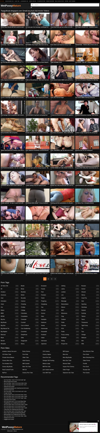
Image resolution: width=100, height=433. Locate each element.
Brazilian (30, 292)
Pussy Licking (70, 335)
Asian (10, 304)
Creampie (30, 319)
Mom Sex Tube (67, 360)
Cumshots (30, 332)
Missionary (70, 313)
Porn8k (85, 363)
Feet (50, 292)
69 (10, 289)
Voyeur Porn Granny (68, 366)
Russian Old (86, 369)
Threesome (90, 322)
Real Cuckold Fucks (59, 1)
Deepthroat (30, 335)
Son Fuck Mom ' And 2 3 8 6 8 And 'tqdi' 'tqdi (14, 380)
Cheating (30, 304)
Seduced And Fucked (9, 386)
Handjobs (50, 319)
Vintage (90, 335)
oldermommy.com (24, 1)
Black (10, 338)
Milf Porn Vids (46, 366)
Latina (70, 289)
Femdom (50, 295)
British (30, 295)
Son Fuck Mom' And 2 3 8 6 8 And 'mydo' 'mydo (15, 407)
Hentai (50, 325)
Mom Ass (65, 354)
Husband (50, 335)
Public (70, 332)
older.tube (16, 1)
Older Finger (66, 369)
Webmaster (10, 431)
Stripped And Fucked (9, 417)
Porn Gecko (86, 372)
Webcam (90, 338)
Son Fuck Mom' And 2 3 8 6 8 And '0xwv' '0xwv (15, 394)
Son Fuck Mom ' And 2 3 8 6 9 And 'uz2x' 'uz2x (15, 391)
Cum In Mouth (30, 325)
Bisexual (10, 335)
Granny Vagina (47, 354)
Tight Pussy (90, 325)
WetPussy (11, 5)
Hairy (50, 316)
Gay (50, 307)
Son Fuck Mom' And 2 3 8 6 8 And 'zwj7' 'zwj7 (15, 411)
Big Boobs (10, 322)
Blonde (10, 341)
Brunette (30, 298)
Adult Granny (26, 360)
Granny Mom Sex (32, 1)
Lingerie (70, 298)
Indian (50, 338)
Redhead (70, 338)
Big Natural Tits (10, 328)
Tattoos (90, 316)
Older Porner (86, 360)
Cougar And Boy (8, 393)
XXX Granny (46, 351)
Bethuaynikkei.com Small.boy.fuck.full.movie (14, 414)
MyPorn (66, 1)
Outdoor (70, 319)
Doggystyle (30, 341)
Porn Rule (25, 354)
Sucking (90, 313)
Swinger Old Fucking (48, 360)
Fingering (50, 301)
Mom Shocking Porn (88, 357)
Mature (70, 307)
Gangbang (50, 304)
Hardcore (50, 322)
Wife (90, 344)
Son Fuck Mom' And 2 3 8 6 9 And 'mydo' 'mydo (15, 396)
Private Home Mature (8, 357)
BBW (10, 313)
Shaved (90, 292)
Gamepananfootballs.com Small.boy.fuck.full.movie (16, 388)
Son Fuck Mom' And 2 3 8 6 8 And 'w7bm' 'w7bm (16, 404)
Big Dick (10, 325)
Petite (70, 322)
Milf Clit (24, 369)
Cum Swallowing (30, 328)
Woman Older (66, 363)
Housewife (50, 332)
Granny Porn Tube (27, 372)
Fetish (50, 298)
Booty (30, 289)
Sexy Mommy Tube (88, 351)
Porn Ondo (86, 354)
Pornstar (70, 325)
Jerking (70, 286)
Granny (50, 313)
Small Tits (90, 298)
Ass (10, 307)
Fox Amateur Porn (41, 1)
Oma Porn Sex (47, 357)
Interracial (50, 341)
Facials (50, 289)
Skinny (90, 295)
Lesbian (70, 292)
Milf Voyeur (66, 351)
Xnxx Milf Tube (47, 372)
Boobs (30, 286)
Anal (10, 298)
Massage (70, 301)
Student (90, 310)
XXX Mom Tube (6, 354)
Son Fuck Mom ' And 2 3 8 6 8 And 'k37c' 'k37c (15, 384)
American (10, 295)
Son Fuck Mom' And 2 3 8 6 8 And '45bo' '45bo (15, 416)
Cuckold (30, 322)
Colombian (30, 313)
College (30, 310)
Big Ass (10, 319)
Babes (10, 310)
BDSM (10, 316)
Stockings (90, 307)
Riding (70, 341)
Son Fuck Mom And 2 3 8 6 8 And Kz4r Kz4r (14, 406)
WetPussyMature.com (17, 429)
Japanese (50, 344)
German (50, 310)
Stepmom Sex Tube (68, 372)
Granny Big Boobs (50, 1)
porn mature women (48, 369)
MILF (70, 310)
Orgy (70, 316)
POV (70, 328)
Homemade (50, 328)
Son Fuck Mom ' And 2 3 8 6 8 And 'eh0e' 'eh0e (15, 383)
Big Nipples (10, 332)
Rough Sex (70, 344)
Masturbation (70, 304)
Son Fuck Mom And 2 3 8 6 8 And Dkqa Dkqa (15, 401)
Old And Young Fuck (9, 389)
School (90, 289)
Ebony (30, 344)
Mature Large (46, 363)
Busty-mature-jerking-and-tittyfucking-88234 (14, 412)
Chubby (30, 307)
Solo (90, 301)
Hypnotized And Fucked (9, 399)
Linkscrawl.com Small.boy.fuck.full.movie (14, 409)
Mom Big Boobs (67, 357)
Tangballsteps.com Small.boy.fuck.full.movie (14, 403)
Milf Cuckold (25, 363)
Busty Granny (72, 1)
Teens (90, 319)
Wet (90, 341)
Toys (90, 332)
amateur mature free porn (9, 351)
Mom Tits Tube (26, 366)
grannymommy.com (9, 1)
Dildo (30, 338)
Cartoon (30, 301)
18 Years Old (10, 286)
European (50, 286)
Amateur (10, 292)
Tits (90, 328)
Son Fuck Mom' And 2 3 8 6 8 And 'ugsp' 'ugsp (15, 398)
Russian (90, 286)
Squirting (90, 304)
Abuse (15, 431)
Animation (10, 301)
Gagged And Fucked (9, 419)
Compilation (30, 316)
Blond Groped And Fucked (10, 381)
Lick (70, 295)
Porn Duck (86, 366)
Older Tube (25, 357)
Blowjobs (10, 344)
